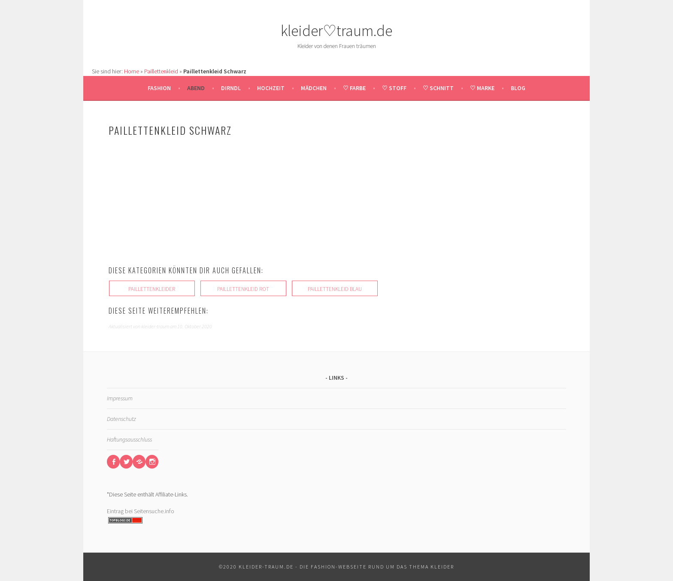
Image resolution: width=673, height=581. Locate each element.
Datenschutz (121, 419)
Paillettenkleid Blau (335, 289)
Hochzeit (271, 88)
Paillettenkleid (161, 71)
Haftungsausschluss (129, 439)
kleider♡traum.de (336, 30)
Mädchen (314, 88)
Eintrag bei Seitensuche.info (140, 511)
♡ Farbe (354, 88)
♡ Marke (482, 88)
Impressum (120, 398)
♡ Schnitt (438, 88)
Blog (518, 88)
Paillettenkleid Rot (243, 289)
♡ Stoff (394, 88)
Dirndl (231, 88)
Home (131, 71)
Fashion (159, 88)
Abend (196, 88)
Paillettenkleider (151, 289)
